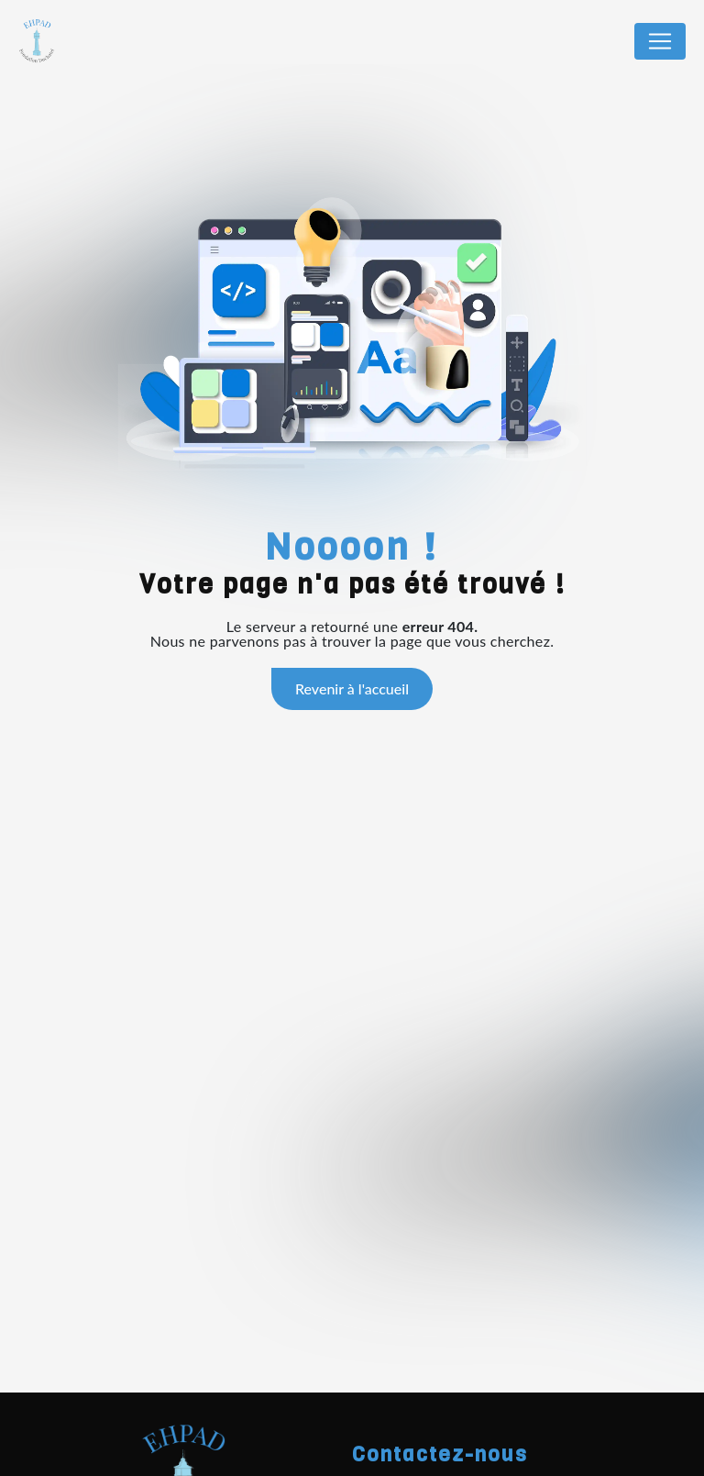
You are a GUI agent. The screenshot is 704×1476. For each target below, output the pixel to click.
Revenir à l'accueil (352, 688)
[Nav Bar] (660, 41)
